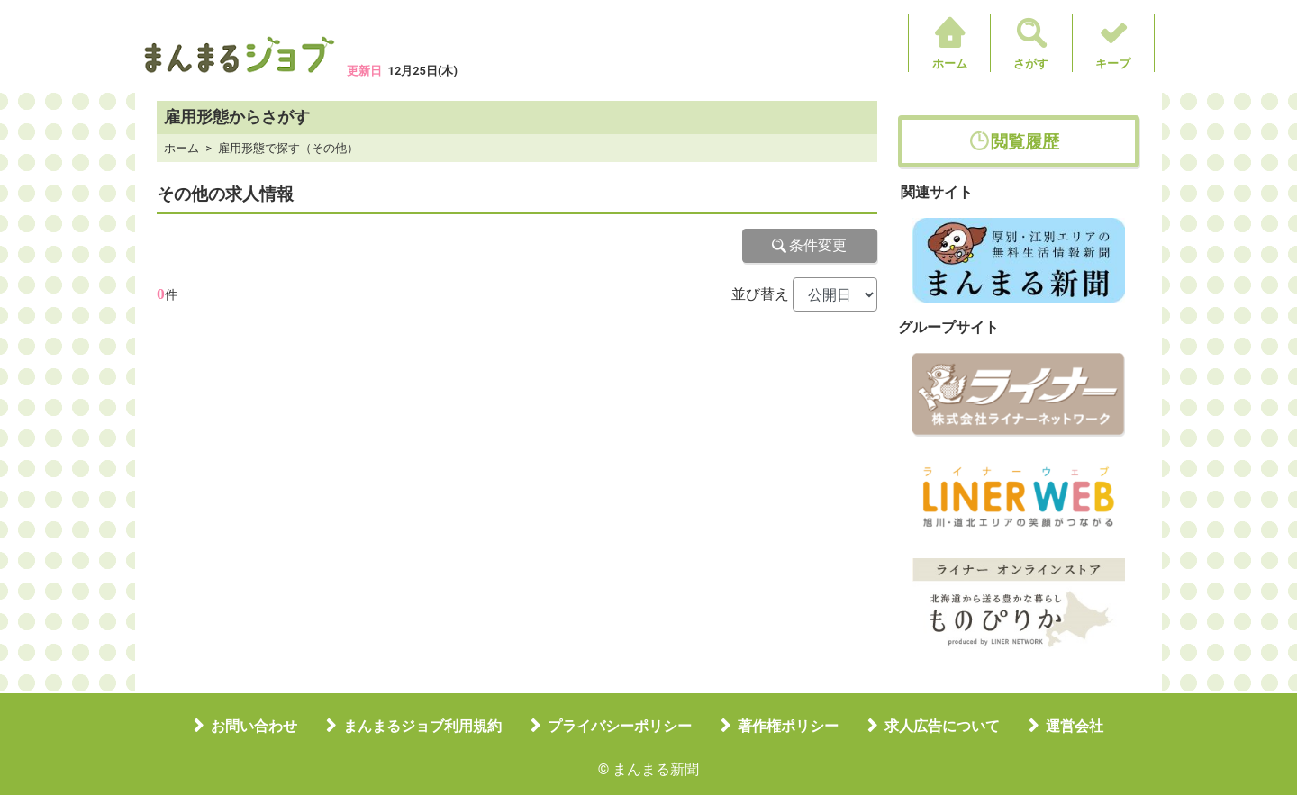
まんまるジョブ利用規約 (422, 726)
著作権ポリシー (788, 726)
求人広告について (942, 726)
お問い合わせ (254, 726)
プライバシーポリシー (620, 726)
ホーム (949, 63)
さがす (1030, 63)
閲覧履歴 (1025, 141)
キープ (1112, 63)
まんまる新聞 (655, 769)
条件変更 (810, 245)
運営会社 (1074, 726)
